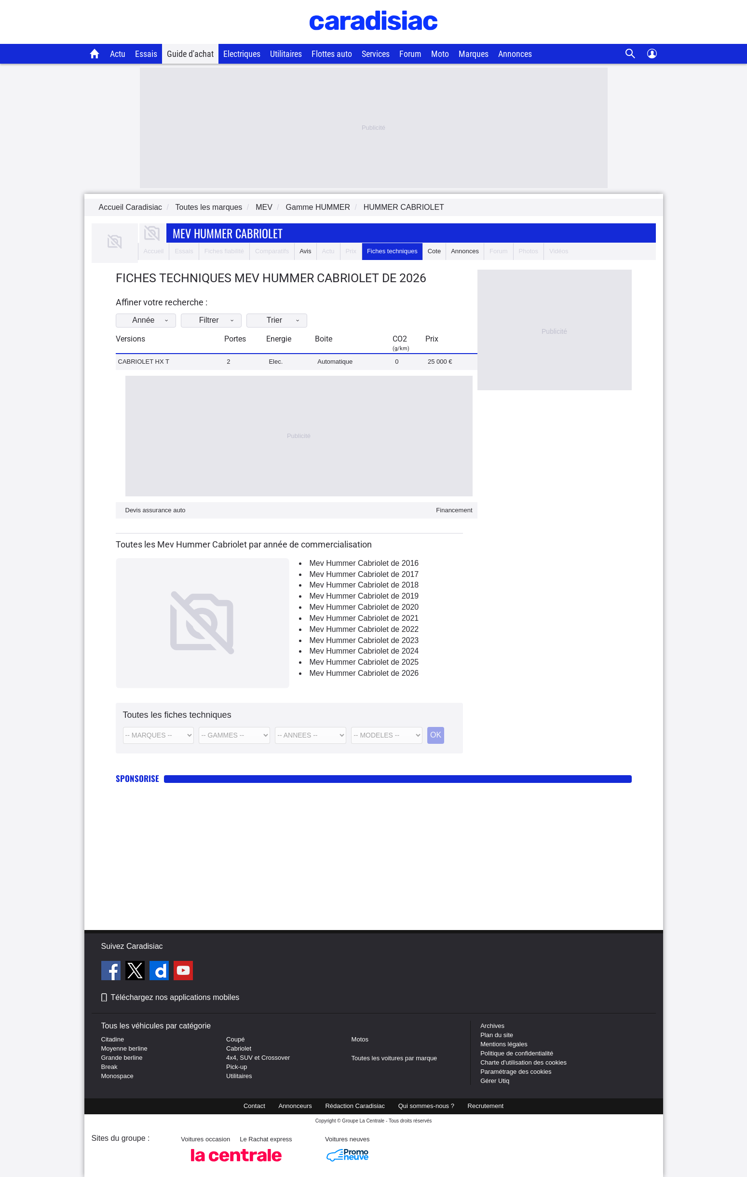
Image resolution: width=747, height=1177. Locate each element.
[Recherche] (630, 54)
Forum (410, 54)
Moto (440, 54)
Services (376, 54)
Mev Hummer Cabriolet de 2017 (364, 574)
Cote (434, 251)
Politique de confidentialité (516, 1053)
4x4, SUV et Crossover (258, 1057)
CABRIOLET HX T (143, 361)
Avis (305, 251)
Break (109, 1066)
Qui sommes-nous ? (426, 1105)
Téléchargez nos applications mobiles (175, 997)
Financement (454, 510)
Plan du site (496, 1035)
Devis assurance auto (155, 510)
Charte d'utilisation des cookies (523, 1062)
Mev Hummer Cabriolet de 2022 (364, 629)
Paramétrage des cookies (515, 1071)
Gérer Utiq (494, 1080)
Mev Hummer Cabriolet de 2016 (364, 563)
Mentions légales (504, 1044)
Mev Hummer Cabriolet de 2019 (364, 596)
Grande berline (122, 1057)
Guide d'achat (190, 54)
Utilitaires (286, 54)
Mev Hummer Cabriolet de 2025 (364, 662)
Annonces (515, 54)
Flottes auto (332, 54)
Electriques (241, 54)
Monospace (117, 1076)
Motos (360, 1039)
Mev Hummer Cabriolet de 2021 (364, 618)
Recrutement (485, 1105)
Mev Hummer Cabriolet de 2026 (364, 673)
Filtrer (223, 320)
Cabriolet (238, 1048)
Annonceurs (295, 1105)
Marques (474, 54)
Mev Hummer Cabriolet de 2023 (364, 640)
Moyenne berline (124, 1048)
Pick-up (236, 1066)
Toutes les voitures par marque (394, 1058)
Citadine (112, 1039)
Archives (492, 1025)
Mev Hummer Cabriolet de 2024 (364, 651)
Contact (254, 1105)
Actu (117, 54)
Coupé (235, 1039)
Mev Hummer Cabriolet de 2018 (364, 585)
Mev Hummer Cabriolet (228, 233)
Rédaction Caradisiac (355, 1105)
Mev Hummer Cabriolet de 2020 (364, 607)
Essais (146, 54)
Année (154, 320)
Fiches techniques (392, 251)
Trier (291, 320)
